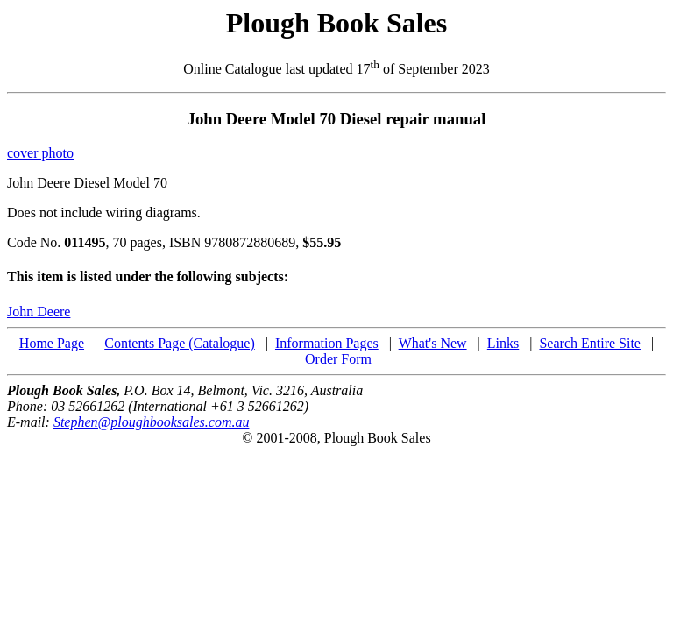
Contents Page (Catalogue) (179, 343)
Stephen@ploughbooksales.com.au (151, 422)
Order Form (338, 358)
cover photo (40, 152)
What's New (433, 343)
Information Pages (327, 343)
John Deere (38, 311)
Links (503, 343)
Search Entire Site (590, 343)
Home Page (51, 343)
